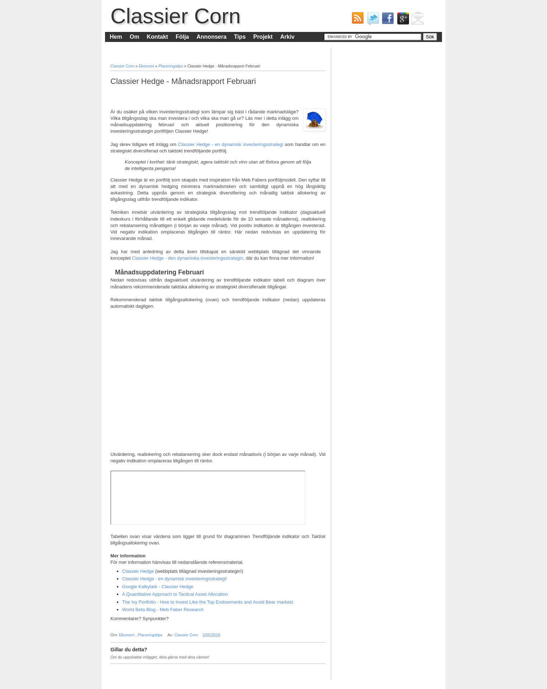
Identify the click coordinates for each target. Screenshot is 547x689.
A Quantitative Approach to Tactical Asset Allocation (175, 594)
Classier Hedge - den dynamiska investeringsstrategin (187, 258)
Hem (116, 37)
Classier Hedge (138, 571)
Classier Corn (175, 16)
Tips (240, 37)
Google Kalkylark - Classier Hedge (158, 586)
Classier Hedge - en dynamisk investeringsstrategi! (174, 578)
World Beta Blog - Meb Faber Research (163, 609)
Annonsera (211, 37)
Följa (182, 37)
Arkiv (287, 37)
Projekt (262, 37)
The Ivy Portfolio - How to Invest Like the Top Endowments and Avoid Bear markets (208, 602)
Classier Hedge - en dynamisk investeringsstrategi (230, 144)
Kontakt (157, 37)
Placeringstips (171, 66)
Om (134, 37)
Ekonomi (147, 66)
